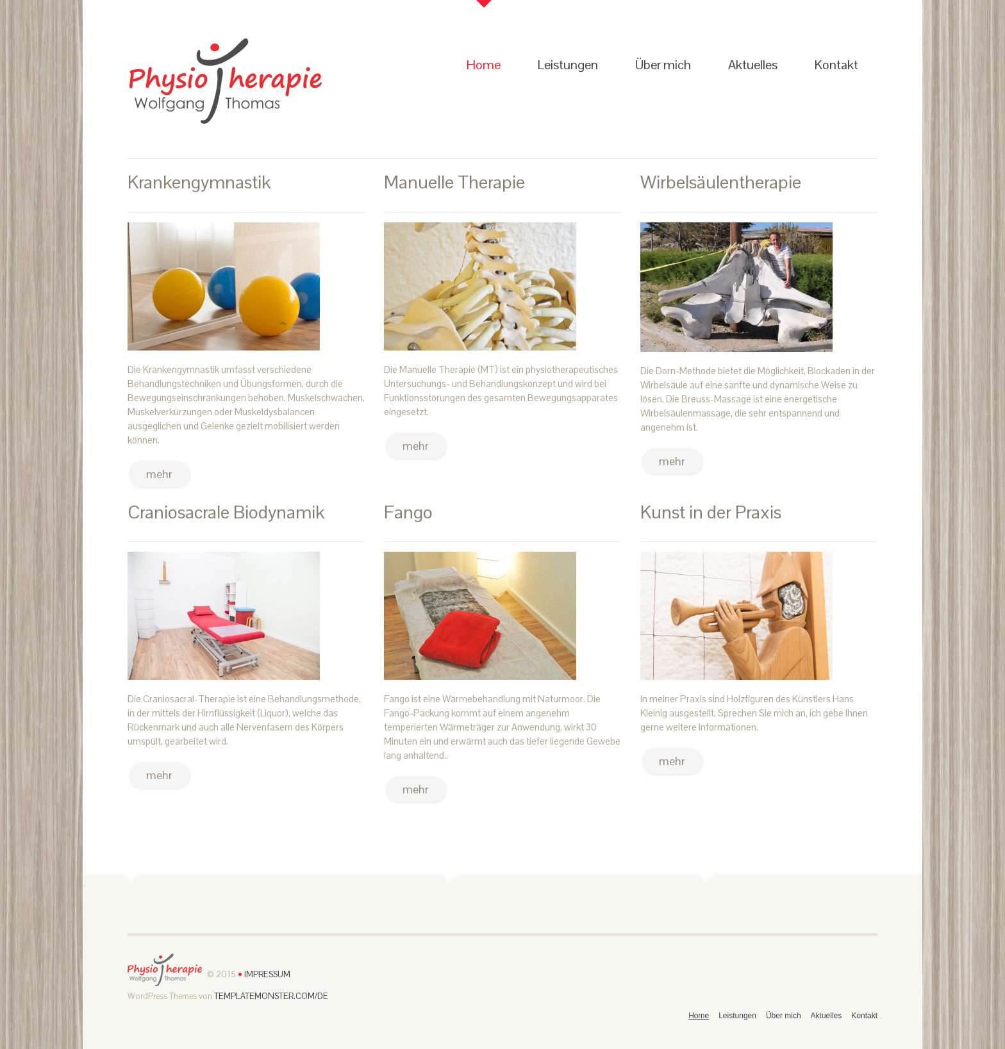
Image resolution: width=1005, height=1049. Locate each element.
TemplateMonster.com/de (271, 996)
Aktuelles (752, 64)
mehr (159, 474)
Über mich (663, 64)
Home (484, 64)
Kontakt (836, 64)
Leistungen (568, 64)
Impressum (266, 975)
